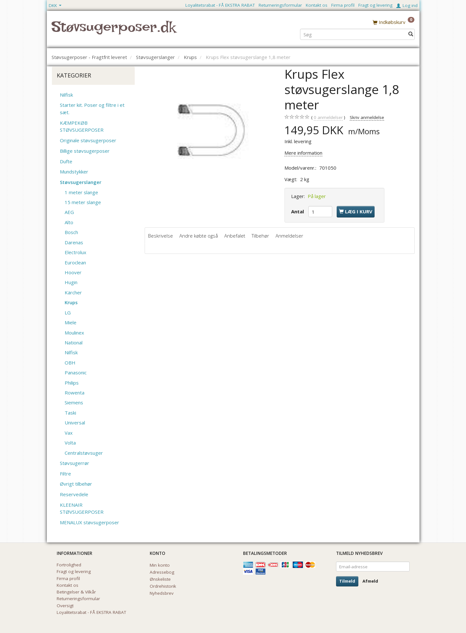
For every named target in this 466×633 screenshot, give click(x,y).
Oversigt (65, 605)
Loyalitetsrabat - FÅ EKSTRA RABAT (220, 5)
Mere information (303, 153)
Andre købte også (198, 235)
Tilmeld (347, 581)
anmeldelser (328, 117)
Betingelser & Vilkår (76, 592)
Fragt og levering (375, 5)
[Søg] (410, 34)
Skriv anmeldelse (367, 117)
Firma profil (343, 5)
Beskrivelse (160, 235)
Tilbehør (260, 235)
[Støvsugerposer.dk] (114, 30)
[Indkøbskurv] (393, 22)
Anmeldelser (289, 235)
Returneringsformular (280, 5)
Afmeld (370, 581)
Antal (298, 211)
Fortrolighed (69, 565)
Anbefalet (234, 235)
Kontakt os (316, 5)
